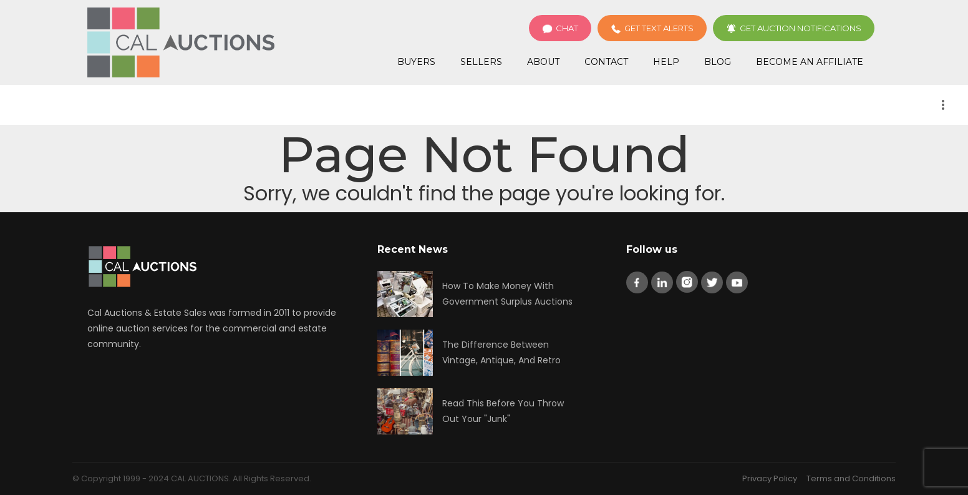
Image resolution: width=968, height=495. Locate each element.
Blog (717, 61)
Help (666, 61)
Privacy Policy (769, 478)
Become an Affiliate (809, 61)
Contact (606, 61)
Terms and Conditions (851, 478)
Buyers (416, 61)
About (543, 61)
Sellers (481, 61)
